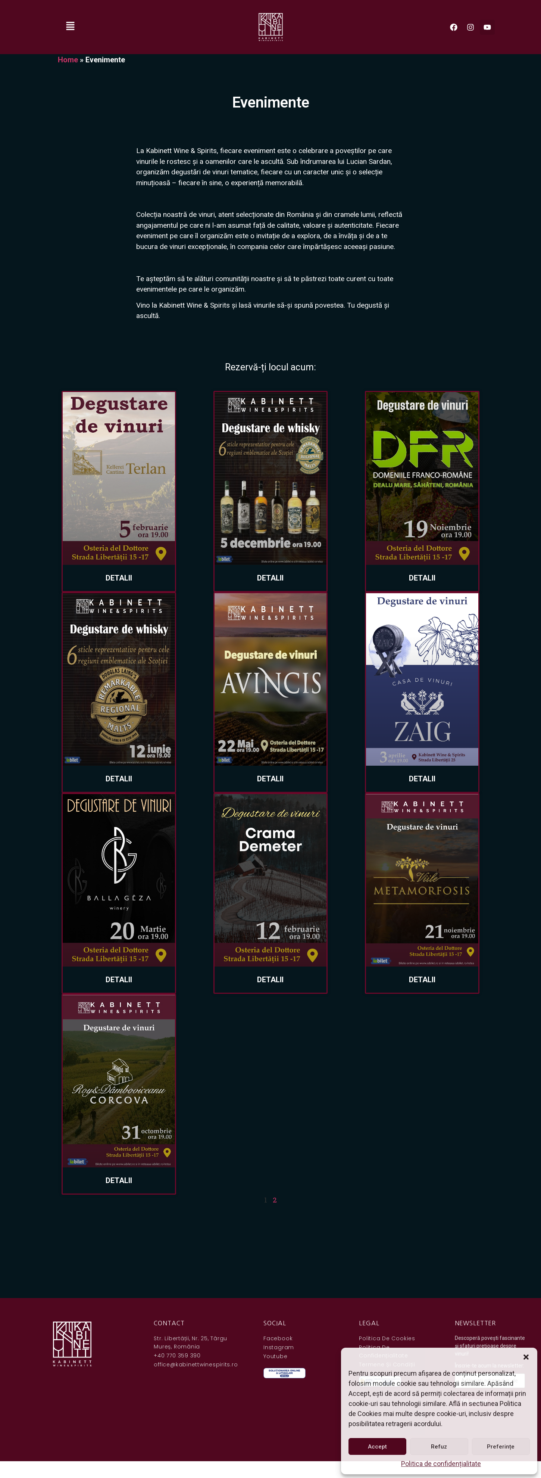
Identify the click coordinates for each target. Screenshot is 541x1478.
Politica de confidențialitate (441, 1464)
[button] (526, 1357)
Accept (377, 1446)
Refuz (439, 1446)
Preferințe (501, 1446)
